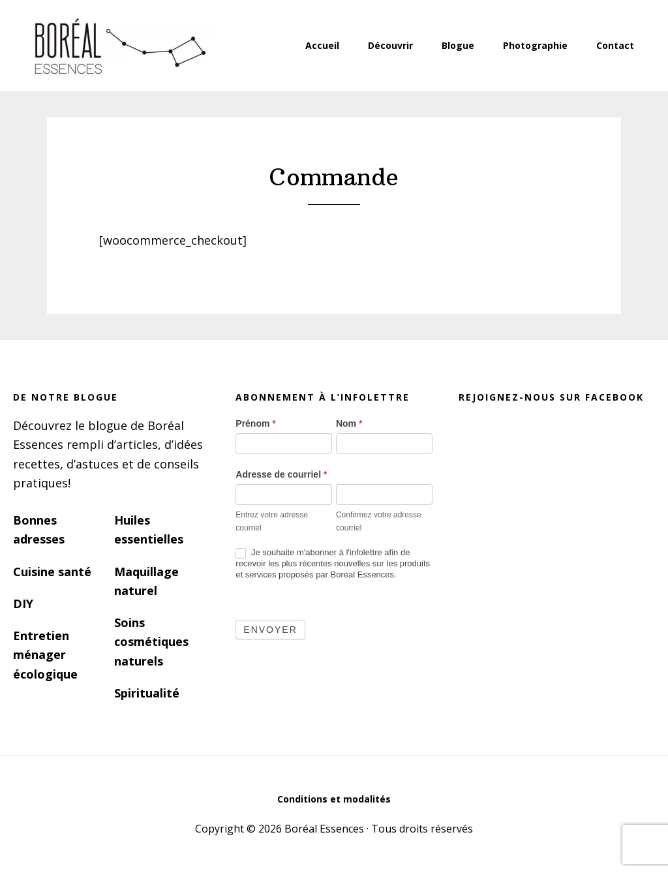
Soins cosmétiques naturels (151, 642)
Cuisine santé (52, 571)
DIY (23, 603)
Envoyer (270, 629)
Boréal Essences (119, 45)
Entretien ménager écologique (45, 655)
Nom (349, 423)
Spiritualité (146, 693)
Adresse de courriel (281, 474)
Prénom (255, 423)
